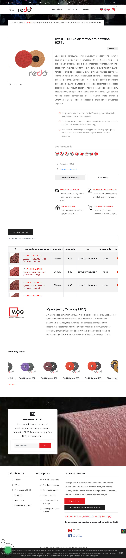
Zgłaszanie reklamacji (51, 490)
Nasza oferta (57, 9)
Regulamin (18, 495)
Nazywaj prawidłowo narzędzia (51, 510)
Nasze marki (19, 500)
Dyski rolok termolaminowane (91, 22)
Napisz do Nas (75, 501)
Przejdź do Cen (112, 49)
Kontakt (86, 9)
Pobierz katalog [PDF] (23, 505)
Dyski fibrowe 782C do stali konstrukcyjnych (63, 378)
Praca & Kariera (49, 495)
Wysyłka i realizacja (51, 485)
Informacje (72, 9)
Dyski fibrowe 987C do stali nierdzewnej (85, 378)
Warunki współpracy (51, 480)
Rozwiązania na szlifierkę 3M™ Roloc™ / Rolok (48, 22)
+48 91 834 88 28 (22, 3)
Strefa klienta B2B (74, 3)
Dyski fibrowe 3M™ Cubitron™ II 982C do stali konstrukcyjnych (18, 378)
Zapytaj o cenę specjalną (70, 177)
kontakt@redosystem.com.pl (50, 3)
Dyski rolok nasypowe (72, 22)
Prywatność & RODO (22, 490)
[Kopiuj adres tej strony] (68, 169)
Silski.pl (85, 547)
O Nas (16, 485)
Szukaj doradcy (103, 177)
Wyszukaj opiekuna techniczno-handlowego (85, 507)
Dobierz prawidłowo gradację (51, 501)
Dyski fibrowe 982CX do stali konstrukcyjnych (41, 378)
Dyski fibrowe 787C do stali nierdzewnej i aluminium (107, 378)
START (21, 22)
